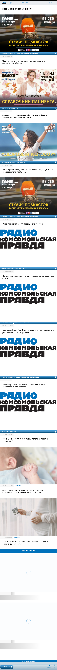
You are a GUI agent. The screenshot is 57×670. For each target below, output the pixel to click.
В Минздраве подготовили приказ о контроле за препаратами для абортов (24, 385)
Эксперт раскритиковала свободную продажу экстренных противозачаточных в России (23, 491)
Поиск (50, 3)
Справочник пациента (9, 108)
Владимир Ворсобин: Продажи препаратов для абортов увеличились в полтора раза (28, 331)
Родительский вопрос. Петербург (13, 268)
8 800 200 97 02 (24, 3)
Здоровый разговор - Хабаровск (13, 162)
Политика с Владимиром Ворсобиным (15, 323)
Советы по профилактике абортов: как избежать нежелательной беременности (24, 116)
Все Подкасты (28, 551)
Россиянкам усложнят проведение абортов (22, 224)
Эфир (54, 667)
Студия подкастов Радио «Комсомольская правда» (20, 53)
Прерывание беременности (17, 8)
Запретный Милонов (8, 431)
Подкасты (49, 667)
